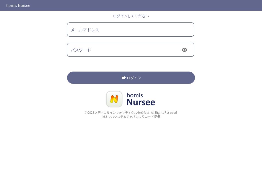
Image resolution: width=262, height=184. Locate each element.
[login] (131, 78)
